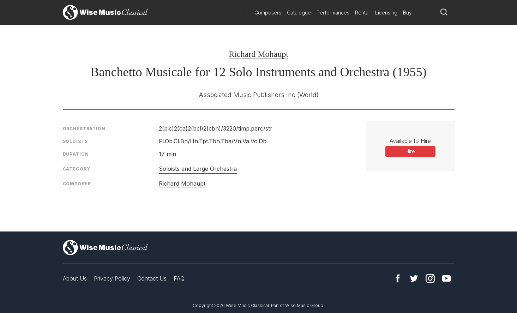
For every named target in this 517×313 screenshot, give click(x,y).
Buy (407, 13)
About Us (75, 278)
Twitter (414, 278)
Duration (76, 154)
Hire (410, 151)
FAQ (179, 278)
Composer (77, 183)
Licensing (386, 13)
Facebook (397, 278)
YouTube (446, 278)
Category (76, 168)
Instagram (430, 278)
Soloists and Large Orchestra (198, 168)
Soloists (75, 141)
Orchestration (84, 128)
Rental (362, 13)
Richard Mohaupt (258, 54)
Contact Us (152, 278)
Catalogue (299, 13)
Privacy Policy (112, 278)
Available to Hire (410, 140)
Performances (333, 13)
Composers (267, 13)
